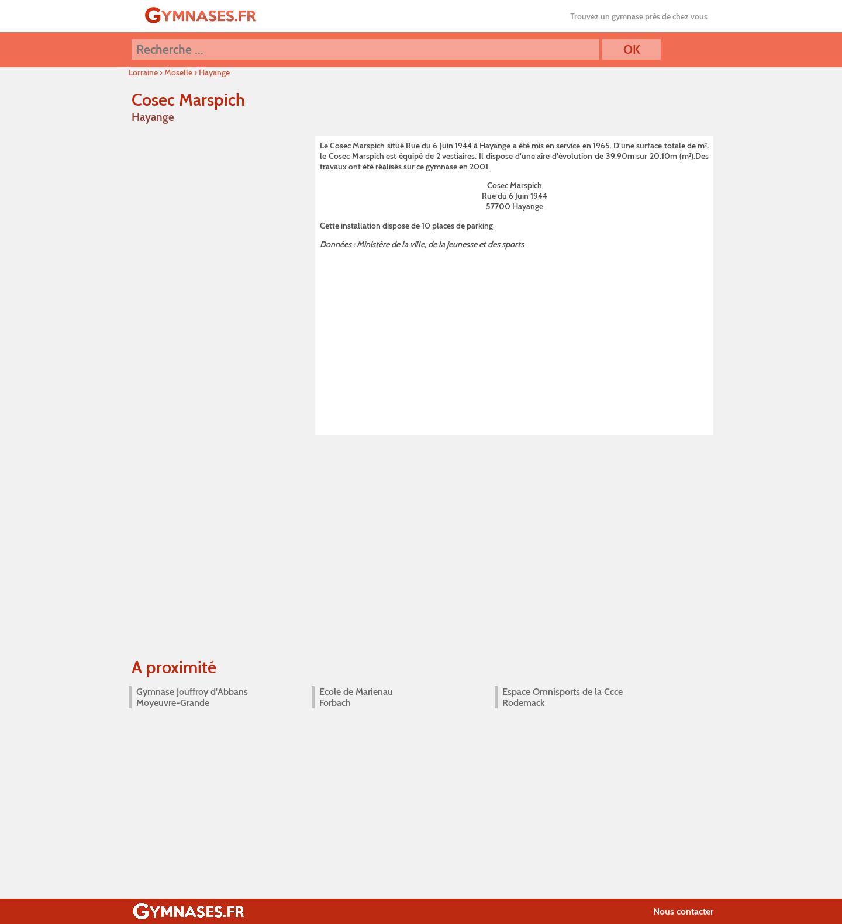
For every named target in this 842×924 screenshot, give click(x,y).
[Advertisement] (514, 340)
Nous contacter (683, 911)
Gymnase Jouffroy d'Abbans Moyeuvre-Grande (192, 697)
